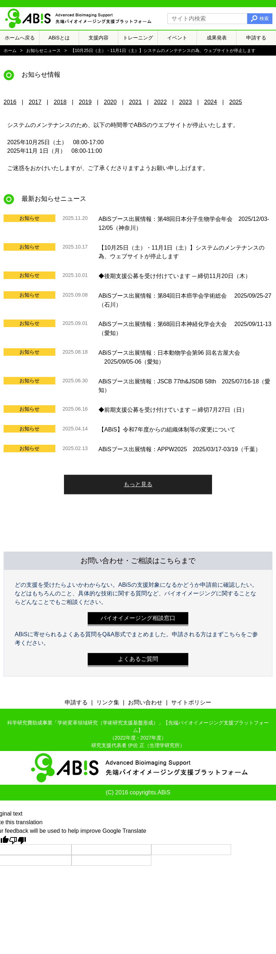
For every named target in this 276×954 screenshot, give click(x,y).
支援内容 (98, 38)
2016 (10, 102)
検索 (264, 18)
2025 (235, 102)
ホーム (10, 50)
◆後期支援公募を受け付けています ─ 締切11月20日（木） (174, 276)
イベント (177, 38)
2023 (185, 102)
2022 (160, 102)
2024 (210, 102)
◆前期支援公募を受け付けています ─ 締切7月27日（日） (173, 410)
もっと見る (138, 483)
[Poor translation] (17, 840)
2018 (60, 102)
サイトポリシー (191, 702)
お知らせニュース (43, 50)
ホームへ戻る (20, 38)
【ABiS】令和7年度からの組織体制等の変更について (166, 429)
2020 (110, 102)
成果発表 (217, 38)
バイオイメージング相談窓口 (138, 616)
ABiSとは (59, 38)
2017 (35, 102)
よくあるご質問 (138, 657)
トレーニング (138, 38)
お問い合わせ (145, 702)
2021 (135, 102)
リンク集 (107, 702)
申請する (256, 38)
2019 (85, 102)
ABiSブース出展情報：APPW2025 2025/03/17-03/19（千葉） (179, 449)
